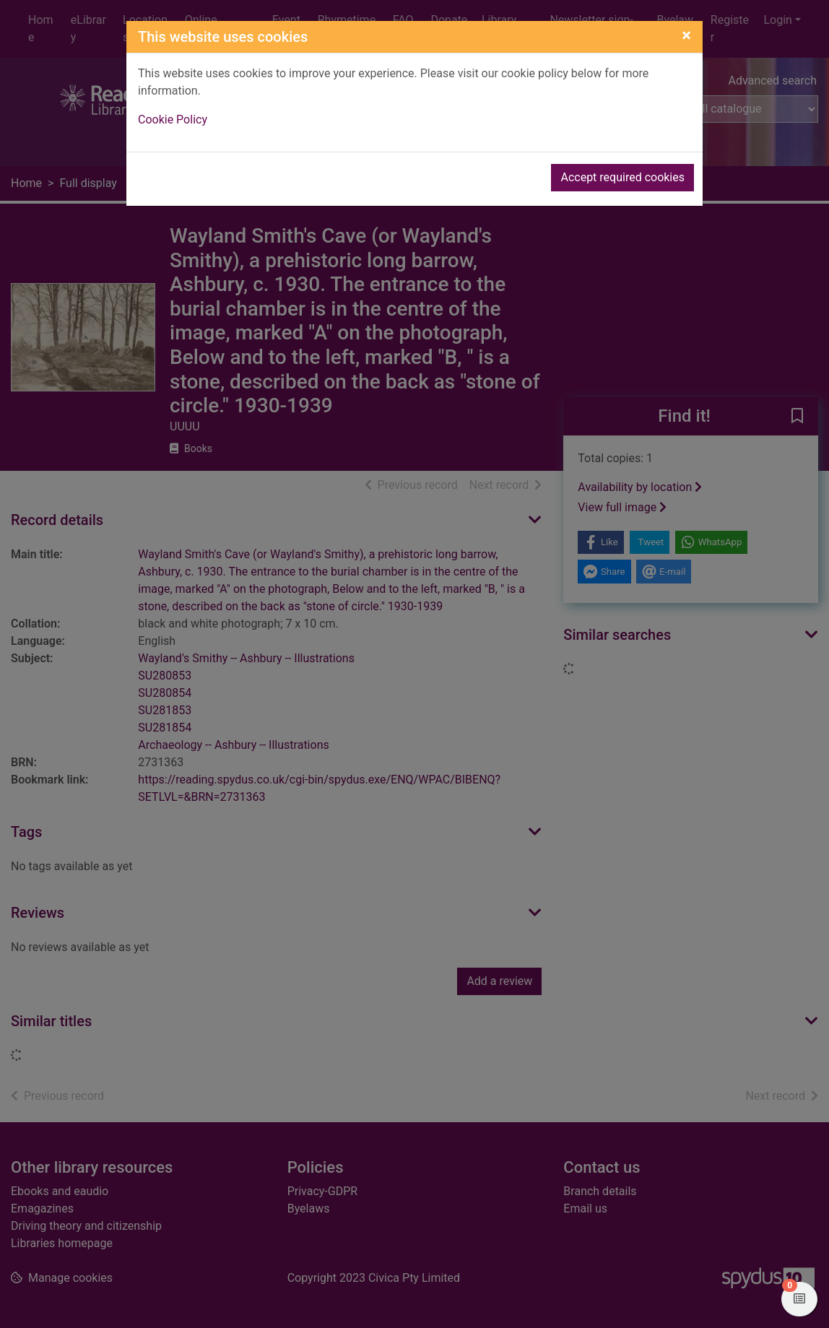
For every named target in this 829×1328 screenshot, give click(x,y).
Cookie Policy (172, 119)
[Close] (686, 35)
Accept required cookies (622, 177)
